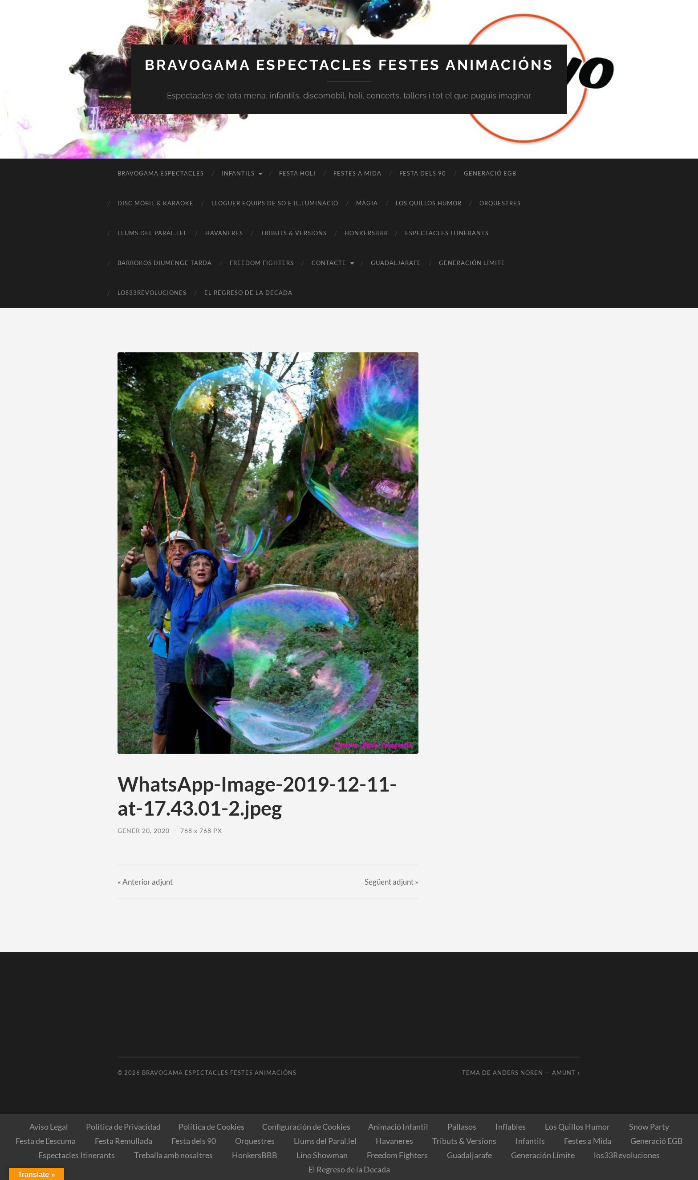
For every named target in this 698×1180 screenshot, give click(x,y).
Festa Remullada (123, 1141)
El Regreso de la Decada (248, 292)
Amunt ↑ (566, 1072)
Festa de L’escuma (46, 1141)
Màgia (367, 203)
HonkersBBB (366, 233)
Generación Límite (472, 262)
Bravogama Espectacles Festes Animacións (349, 65)
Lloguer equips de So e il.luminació (274, 203)
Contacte (329, 262)
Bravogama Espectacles (161, 173)
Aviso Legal (48, 1126)
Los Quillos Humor (429, 203)
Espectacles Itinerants (447, 233)
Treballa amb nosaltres (173, 1155)
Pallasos (461, 1126)
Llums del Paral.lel (152, 233)
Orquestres (500, 203)
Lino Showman (322, 1155)
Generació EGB (490, 173)
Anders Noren (518, 1072)
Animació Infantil (398, 1126)
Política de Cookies (211, 1126)
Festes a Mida (357, 173)
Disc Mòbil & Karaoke (156, 203)
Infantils (238, 173)
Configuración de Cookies (306, 1126)
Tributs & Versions (294, 233)
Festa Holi (297, 173)
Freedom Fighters (262, 262)
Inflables (510, 1126)
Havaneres (224, 233)
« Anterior (145, 881)
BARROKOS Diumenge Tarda (165, 262)
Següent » (391, 881)
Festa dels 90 (422, 173)
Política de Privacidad (123, 1126)
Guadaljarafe (396, 262)
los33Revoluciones (152, 292)
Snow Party (649, 1126)
